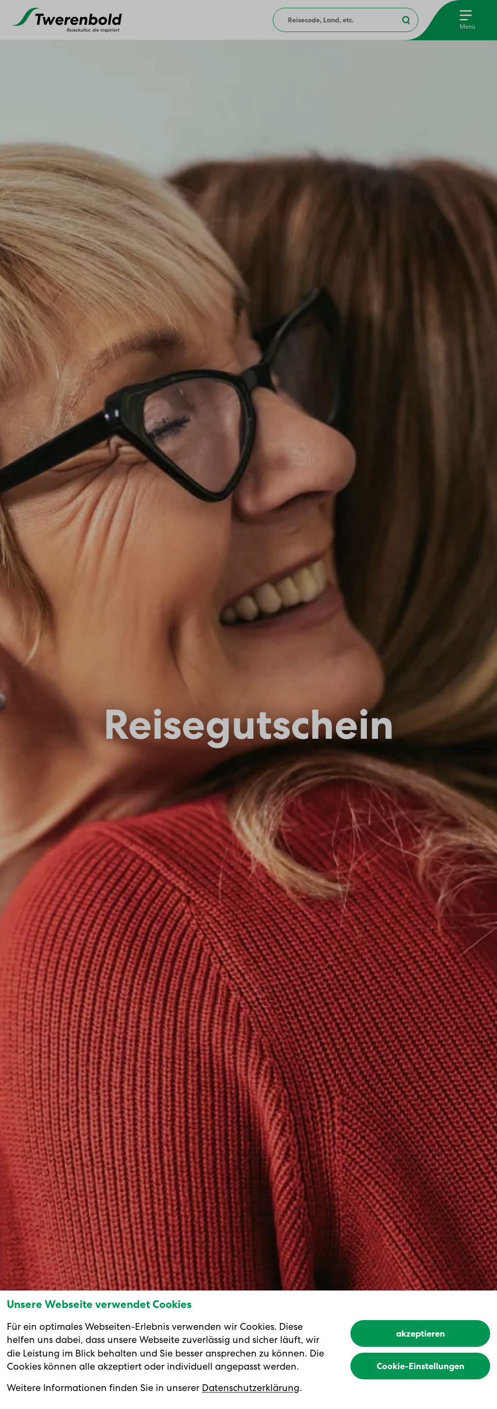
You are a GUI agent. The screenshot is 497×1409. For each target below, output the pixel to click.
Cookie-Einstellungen (420, 1366)
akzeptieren (420, 1333)
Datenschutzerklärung (250, 1387)
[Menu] (467, 20)
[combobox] (345, 20)
